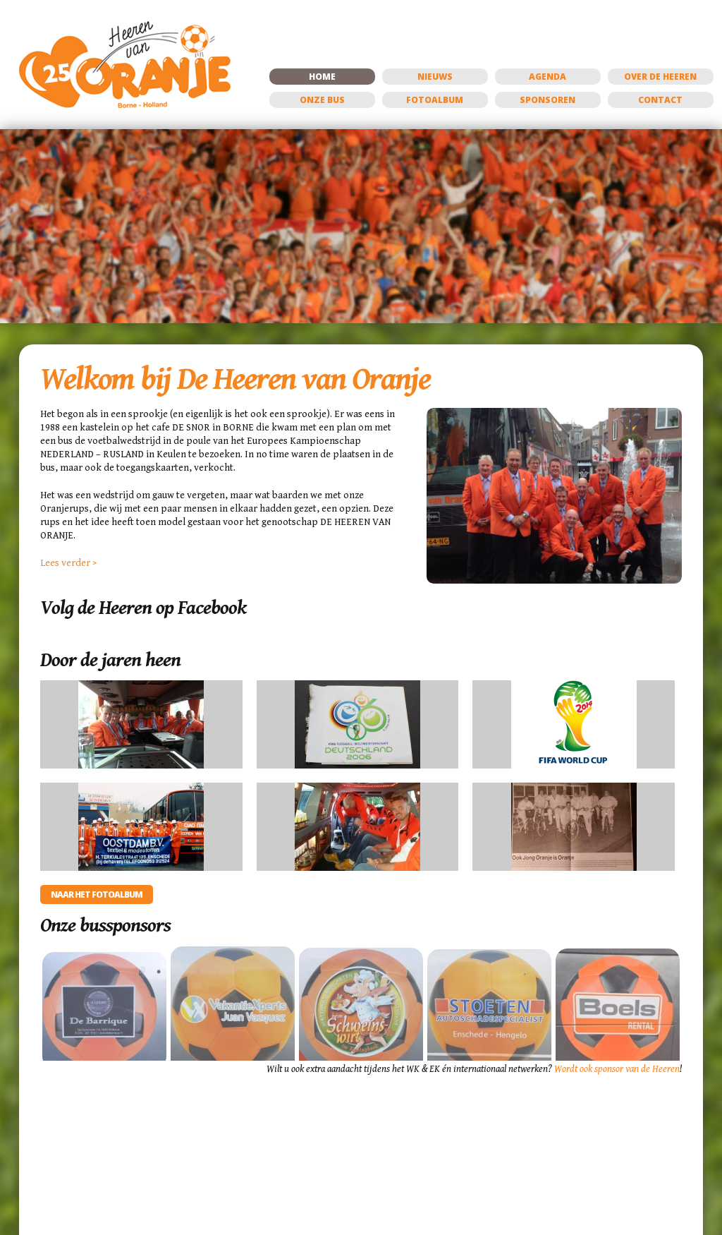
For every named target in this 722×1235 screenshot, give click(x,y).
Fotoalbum (434, 100)
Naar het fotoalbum (96, 894)
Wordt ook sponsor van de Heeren (617, 1069)
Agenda (547, 77)
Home (322, 77)
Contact (660, 100)
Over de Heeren (660, 77)
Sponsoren (547, 100)
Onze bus (322, 100)
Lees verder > (68, 563)
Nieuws (435, 77)
